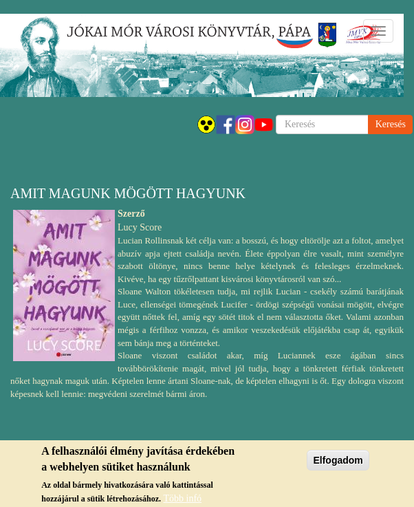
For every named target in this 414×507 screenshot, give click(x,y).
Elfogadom (337, 462)
